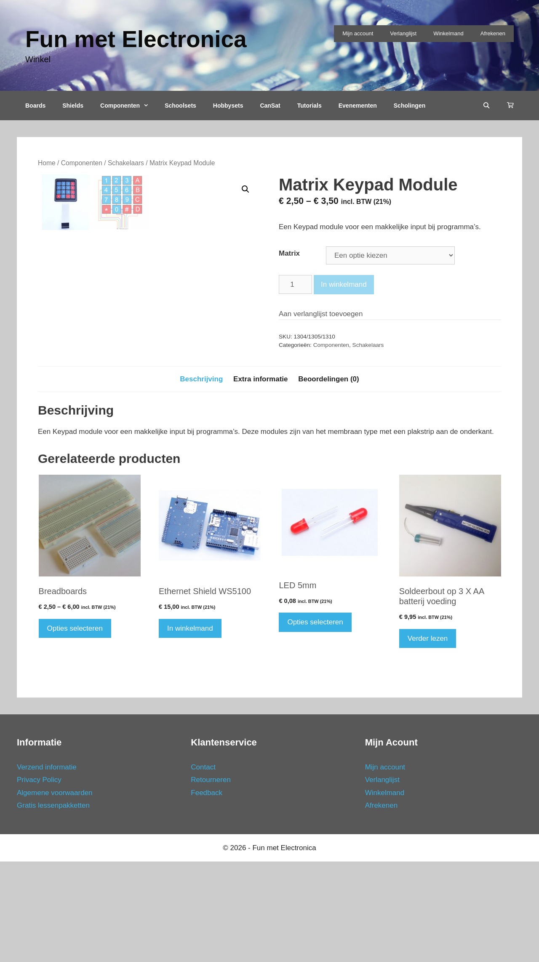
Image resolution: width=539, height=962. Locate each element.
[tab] (201, 479)
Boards (35, 105)
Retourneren (211, 880)
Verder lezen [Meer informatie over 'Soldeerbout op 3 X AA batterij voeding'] (428, 739)
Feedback (206, 893)
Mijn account (357, 33)
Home (47, 162)
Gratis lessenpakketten (53, 906)
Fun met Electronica (136, 39)
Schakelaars (126, 162)
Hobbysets (228, 105)
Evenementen (358, 105)
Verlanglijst (403, 33)
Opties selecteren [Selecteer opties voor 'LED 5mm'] (315, 723)
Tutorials (309, 105)
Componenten (128, 105)
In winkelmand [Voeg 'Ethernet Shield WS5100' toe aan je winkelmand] (190, 728)
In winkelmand (344, 284)
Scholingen (409, 105)
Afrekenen (492, 33)
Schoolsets (180, 105)
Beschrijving (201, 479)
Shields (72, 105)
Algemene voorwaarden (55, 893)
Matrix (289, 253)
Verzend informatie (47, 867)
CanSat (270, 105)
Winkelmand (448, 33)
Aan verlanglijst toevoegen (321, 314)
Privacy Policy (39, 880)
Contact (203, 867)
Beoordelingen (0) (328, 479)
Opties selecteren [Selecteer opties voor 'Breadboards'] (75, 728)
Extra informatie (260, 479)
